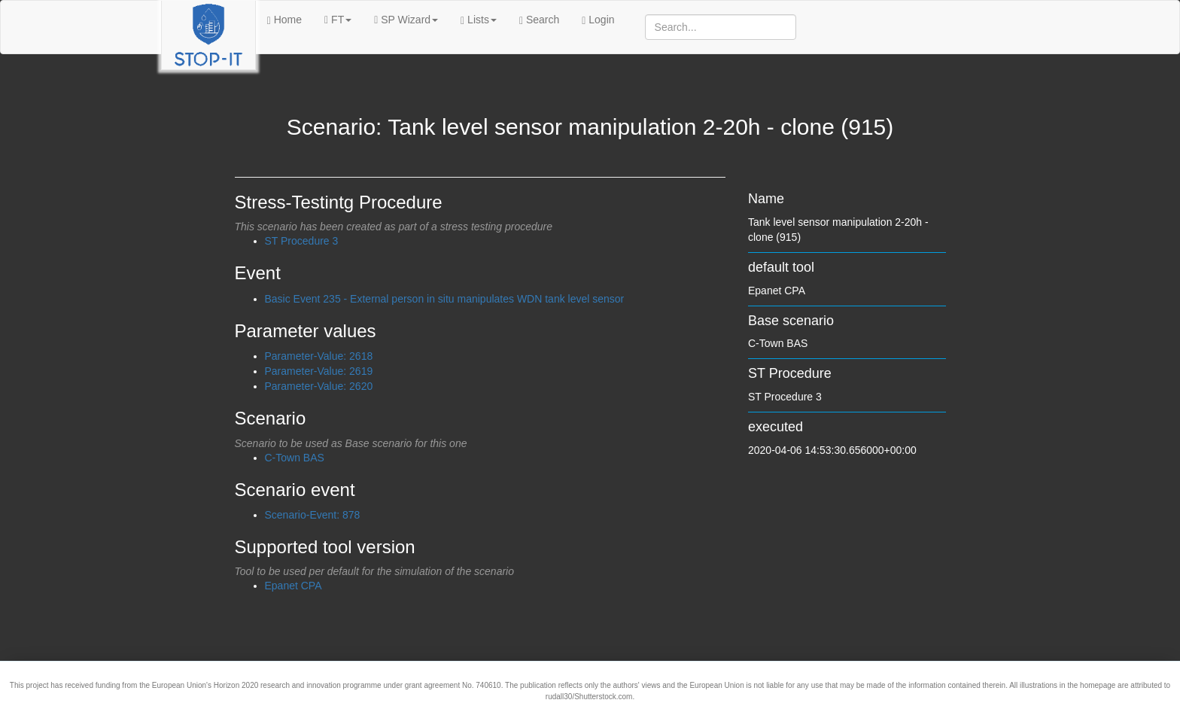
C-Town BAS (294, 458)
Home (284, 20)
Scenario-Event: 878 (312, 515)
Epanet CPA (293, 586)
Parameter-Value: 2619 (319, 371)
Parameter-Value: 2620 (319, 386)
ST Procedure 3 (302, 241)
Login (598, 20)
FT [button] (337, 20)
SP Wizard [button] (406, 20)
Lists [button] (479, 20)
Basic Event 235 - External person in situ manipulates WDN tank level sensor (445, 299)
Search (539, 20)
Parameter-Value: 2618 (319, 356)
